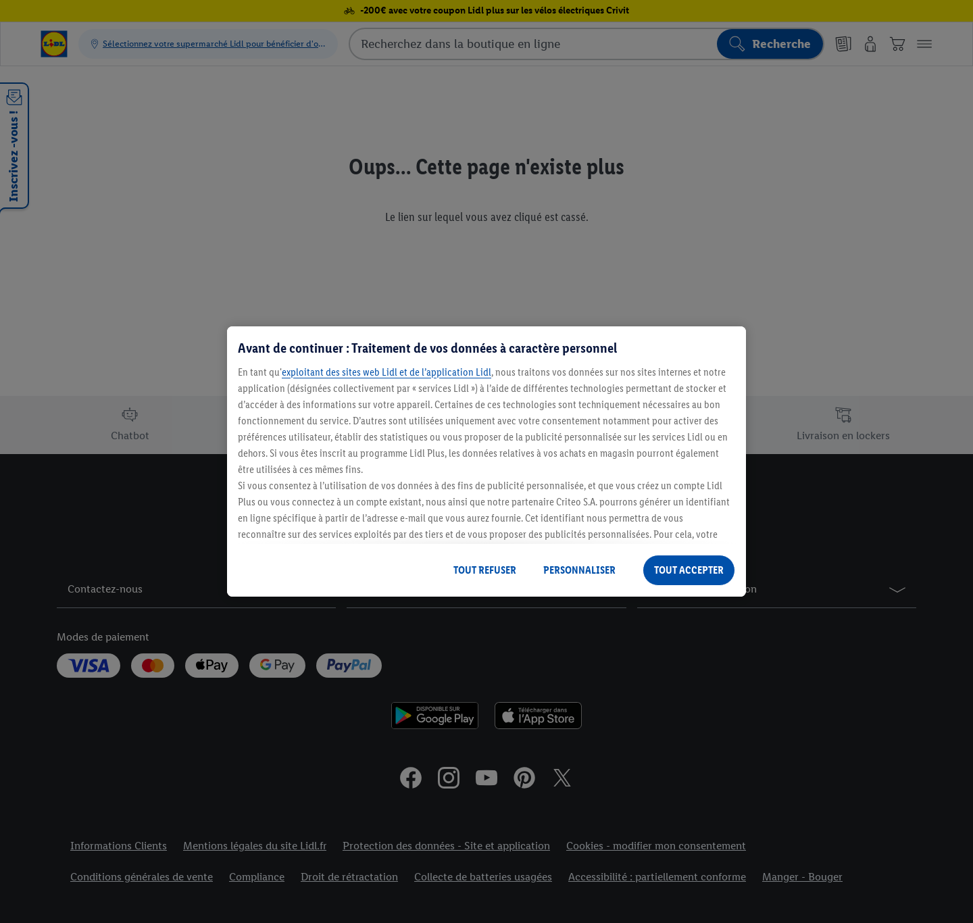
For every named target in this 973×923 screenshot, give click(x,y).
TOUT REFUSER (484, 570)
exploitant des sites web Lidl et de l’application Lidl (386, 372)
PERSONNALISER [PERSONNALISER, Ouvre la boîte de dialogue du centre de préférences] (579, 570)
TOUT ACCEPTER (689, 570)
